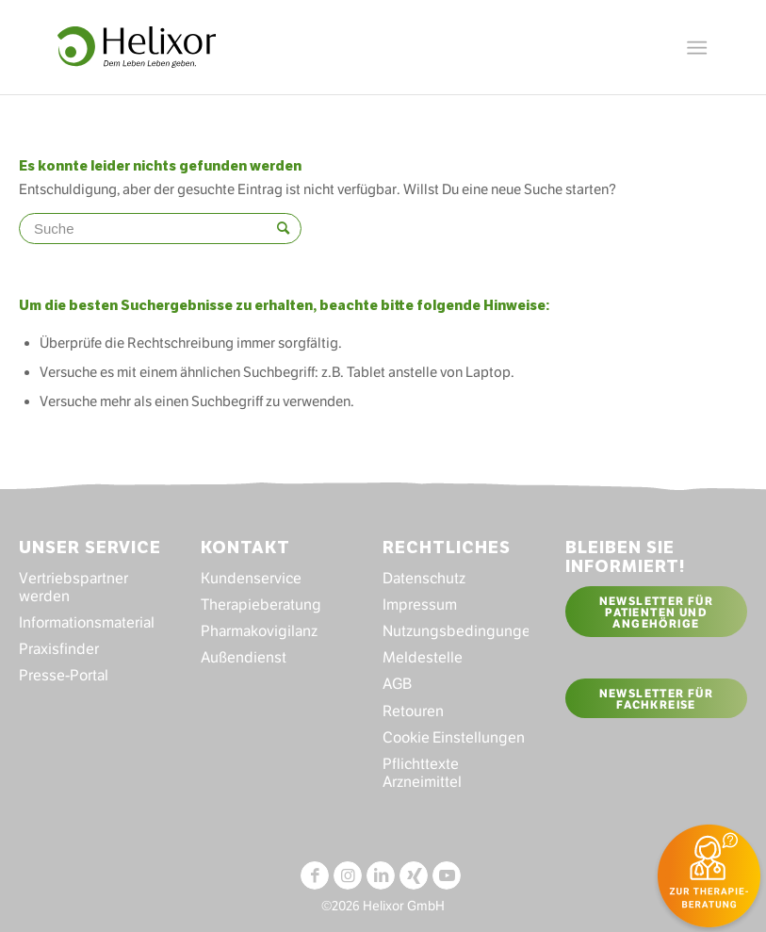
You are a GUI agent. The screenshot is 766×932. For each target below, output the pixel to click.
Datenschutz (424, 578)
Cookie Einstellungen (454, 737)
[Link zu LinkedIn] (381, 875)
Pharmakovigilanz (259, 631)
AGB (397, 684)
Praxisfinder (59, 649)
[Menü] (697, 42)
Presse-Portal (63, 675)
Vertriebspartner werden (73, 587)
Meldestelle (423, 657)
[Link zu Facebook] (315, 875)
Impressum (420, 604)
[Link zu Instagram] (348, 875)
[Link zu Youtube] (446, 875)
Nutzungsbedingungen (456, 631)
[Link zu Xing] (413, 875)
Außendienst (243, 657)
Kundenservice (251, 578)
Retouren (413, 711)
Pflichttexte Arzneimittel (422, 773)
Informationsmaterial (87, 622)
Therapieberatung (261, 604)
